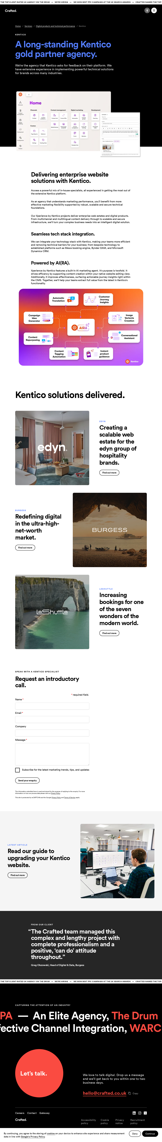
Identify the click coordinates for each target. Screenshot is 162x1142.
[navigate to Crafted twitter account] (145, 1114)
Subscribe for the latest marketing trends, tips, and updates (55, 769)
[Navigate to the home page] (11, 11)
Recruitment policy (137, 1121)
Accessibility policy (88, 1121)
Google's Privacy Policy (33, 1136)
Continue (150, 1133)
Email (19, 713)
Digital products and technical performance (55, 26)
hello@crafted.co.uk (104, 1093)
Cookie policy (105, 1121)
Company (20, 726)
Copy (133, 1093)
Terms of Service (69, 797)
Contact (32, 1113)
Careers (19, 1113)
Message (21, 740)
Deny (135, 1133)
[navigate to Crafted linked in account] (134, 1114)
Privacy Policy (55, 793)
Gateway (44, 1113)
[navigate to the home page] (48, 1121)
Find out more (109, 472)
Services (28, 26)
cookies (51, 1133)
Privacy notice (119, 1121)
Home (18, 26)
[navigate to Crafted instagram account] (139, 1114)
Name (19, 699)
